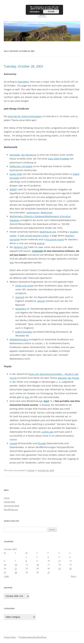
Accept (51, 11)
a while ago (47, 431)
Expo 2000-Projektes (58, 158)
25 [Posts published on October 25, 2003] (59, 568)
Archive (30, 470)
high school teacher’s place (34, 235)
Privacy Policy (10, 637)
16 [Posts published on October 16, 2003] (37, 564)
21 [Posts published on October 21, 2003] (16, 568)
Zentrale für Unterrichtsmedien (25, 116)
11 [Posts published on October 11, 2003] (59, 560)
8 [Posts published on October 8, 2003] (26, 560)
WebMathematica (19, 339)
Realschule (46, 212)
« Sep (6, 576)
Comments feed (11, 505)
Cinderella (37, 250)
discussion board (54, 239)
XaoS (46, 401)
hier (12, 262)
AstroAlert (23, 81)
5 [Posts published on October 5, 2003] (69, 556)
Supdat (13, 443)
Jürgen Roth (16, 174)
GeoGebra (20, 308)
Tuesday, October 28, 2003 (23, 66)
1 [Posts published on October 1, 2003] (26, 556)
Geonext (19, 297)
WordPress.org (11, 509)
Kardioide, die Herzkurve (23, 154)
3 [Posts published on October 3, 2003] (48, 556)
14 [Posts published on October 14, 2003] (16, 564)
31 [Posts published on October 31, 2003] (49, 572)
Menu (42, 15)
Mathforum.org (48, 231)
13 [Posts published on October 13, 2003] (5, 564)
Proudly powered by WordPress (33, 637)
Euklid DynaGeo (23, 331)
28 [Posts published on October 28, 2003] (16, 572)
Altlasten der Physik (68, 377)
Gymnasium (33, 212)
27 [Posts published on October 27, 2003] (5, 572)
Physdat (41, 443)
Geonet (41, 301)
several (40, 243)
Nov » (73, 576)
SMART (13, 189)
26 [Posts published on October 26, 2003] (70, 568)
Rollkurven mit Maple (21, 166)
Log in (7, 497)
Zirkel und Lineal (24, 285)
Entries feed (9, 501)
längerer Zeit (21, 247)
